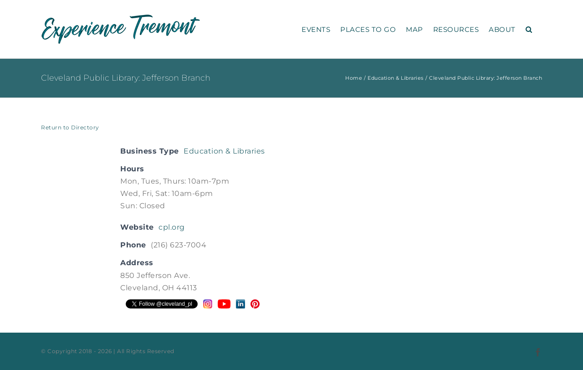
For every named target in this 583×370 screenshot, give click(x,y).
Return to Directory (70, 127)
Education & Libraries (224, 151)
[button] (529, 29)
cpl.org (172, 227)
